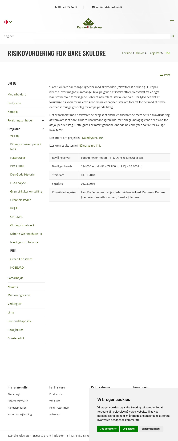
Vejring (14, 136)
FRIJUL (14, 208)
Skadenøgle (14, 394)
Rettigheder (15, 330)
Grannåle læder (20, 200)
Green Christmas (21, 259)
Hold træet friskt (59, 407)
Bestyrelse (14, 103)
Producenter (56, 394)
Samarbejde (15, 278)
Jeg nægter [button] (129, 428)
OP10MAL (16, 217)
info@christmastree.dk (108, 7)
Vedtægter (15, 304)
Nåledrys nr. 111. (90, 145)
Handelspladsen (17, 407)
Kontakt (13, 112)
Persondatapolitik (19, 321)
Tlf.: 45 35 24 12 (69, 7)
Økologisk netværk (22, 225)
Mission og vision (19, 295)
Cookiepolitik (16, 338)
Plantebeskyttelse (18, 401)
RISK (13, 250)
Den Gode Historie (22, 174)
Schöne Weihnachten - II (26, 234)
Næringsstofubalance (24, 242)
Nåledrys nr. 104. (93, 138)
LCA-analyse (18, 183)
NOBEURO (17, 267)
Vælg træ (54, 401)
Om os (140, 53)
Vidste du (54, 414)
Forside (127, 53)
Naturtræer (17, 158)
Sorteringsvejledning (20, 414)
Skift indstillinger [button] (150, 428)
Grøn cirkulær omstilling (26, 191)
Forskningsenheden (21, 120)
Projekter (154, 53)
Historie (13, 287)
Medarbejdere (17, 94)
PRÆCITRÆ (17, 166)
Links (11, 312)
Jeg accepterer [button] (108, 428)
